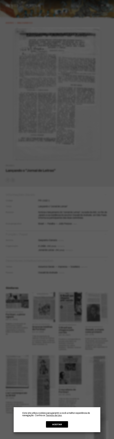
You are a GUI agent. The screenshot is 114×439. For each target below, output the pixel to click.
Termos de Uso (54, 415)
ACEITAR (57, 424)
